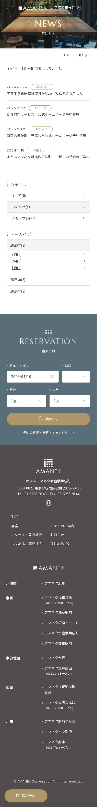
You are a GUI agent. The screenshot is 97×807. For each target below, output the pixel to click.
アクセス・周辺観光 (26, 534)
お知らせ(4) (21, 206)
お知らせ (57, 534)
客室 (14, 525)
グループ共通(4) (24, 218)
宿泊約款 (59, 543)
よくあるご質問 (26, 543)
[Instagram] (48, 503)
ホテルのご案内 (62, 525)
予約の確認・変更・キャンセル (45, 432)
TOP (15, 516)
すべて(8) (19, 195)
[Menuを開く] (8, 7)
